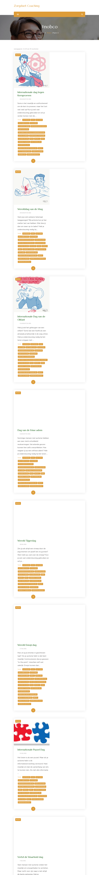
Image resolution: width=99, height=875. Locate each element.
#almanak (62, 253)
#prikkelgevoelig (60, 741)
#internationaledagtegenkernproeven (67, 103)
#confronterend (59, 93)
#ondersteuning (59, 112)
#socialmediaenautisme (62, 747)
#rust (76, 118)
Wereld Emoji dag (62, 460)
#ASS (68, 87)
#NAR (67, 109)
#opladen (57, 193)
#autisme (75, 87)
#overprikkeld (70, 735)
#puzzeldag (58, 600)
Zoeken (17, 855)
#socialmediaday (70, 744)
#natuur (57, 813)
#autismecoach (59, 90)
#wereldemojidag (72, 522)
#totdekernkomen (60, 122)
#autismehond (71, 803)
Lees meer (64, 131)
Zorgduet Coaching (26, 6)
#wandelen (57, 125)
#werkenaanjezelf (69, 125)
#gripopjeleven (59, 100)
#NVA (78, 109)
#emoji (68, 494)
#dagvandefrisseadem (61, 341)
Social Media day (62, 694)
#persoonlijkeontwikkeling (63, 118)
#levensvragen (59, 109)
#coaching (69, 90)
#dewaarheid (58, 657)
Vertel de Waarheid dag (66, 623)
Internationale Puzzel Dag (67, 545)
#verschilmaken (73, 122)
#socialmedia (58, 744)
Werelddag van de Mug (66, 144)
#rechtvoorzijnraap (61, 519)
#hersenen (69, 262)
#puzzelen (67, 600)
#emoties (75, 494)
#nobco (73, 109)
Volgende (75, 843)
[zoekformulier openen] (82, 14)
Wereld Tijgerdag (62, 385)
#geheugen (74, 259)
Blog (18, 55)
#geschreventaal (60, 500)
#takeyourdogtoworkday (63, 822)
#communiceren (59, 494)
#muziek (56, 731)
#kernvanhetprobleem (73, 106)
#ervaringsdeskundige (61, 96)
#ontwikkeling (72, 112)
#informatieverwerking (62, 181)
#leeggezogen (59, 184)
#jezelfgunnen (59, 106)
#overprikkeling (59, 115)
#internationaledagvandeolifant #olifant (65, 269)
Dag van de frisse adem (65, 304)
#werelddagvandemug (61, 203)
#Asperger (62, 87)
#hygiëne (69, 348)
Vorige (22, 843)
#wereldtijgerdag (60, 441)
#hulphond (58, 809)
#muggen (57, 187)
